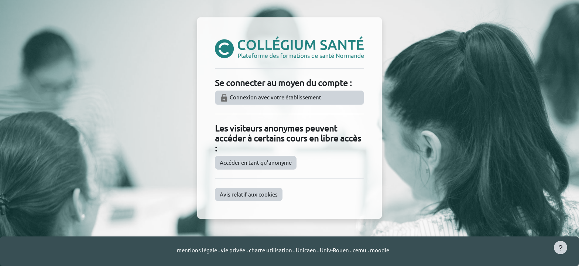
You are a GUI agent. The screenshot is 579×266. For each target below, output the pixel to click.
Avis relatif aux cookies (249, 194)
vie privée (233, 249)
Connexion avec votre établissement (270, 97)
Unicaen (306, 249)
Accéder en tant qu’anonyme (256, 162)
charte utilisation (271, 249)
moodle (379, 249)
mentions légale (197, 249)
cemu (360, 249)
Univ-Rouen (334, 249)
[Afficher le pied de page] (560, 247)
